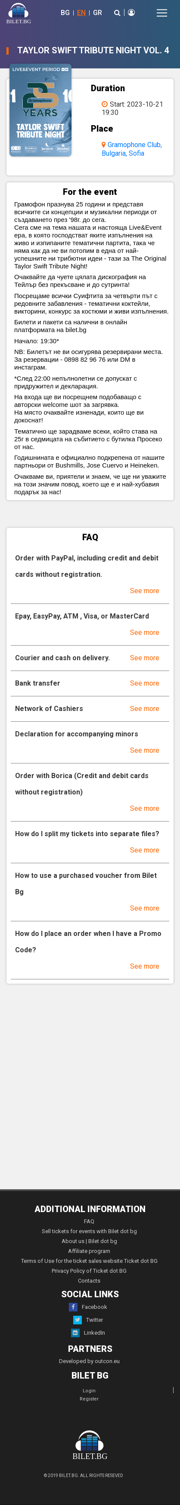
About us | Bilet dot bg (89, 1241)
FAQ (89, 1221)
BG (65, 13)
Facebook (88, 1307)
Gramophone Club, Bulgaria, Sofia (132, 149)
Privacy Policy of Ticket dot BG (89, 1271)
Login (89, 1390)
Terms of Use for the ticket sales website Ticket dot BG (89, 1261)
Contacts (89, 1280)
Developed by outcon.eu (89, 1361)
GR (97, 13)
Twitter (88, 1320)
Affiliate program (89, 1251)
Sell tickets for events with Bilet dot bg (89, 1231)
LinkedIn (88, 1333)
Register (89, 1399)
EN (81, 13)
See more (144, 591)
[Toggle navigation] (162, 13)
